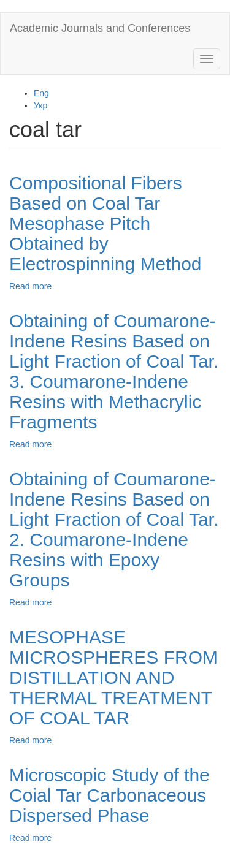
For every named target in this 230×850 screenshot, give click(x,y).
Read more (30, 286)
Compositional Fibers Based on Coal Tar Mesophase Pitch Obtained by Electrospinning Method (105, 223)
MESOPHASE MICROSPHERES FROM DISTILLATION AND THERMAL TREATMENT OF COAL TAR (113, 677)
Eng (41, 93)
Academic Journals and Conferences (100, 28)
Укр (40, 105)
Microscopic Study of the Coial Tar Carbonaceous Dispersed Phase (109, 795)
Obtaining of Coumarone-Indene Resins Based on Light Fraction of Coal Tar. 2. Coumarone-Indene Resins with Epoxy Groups (113, 529)
